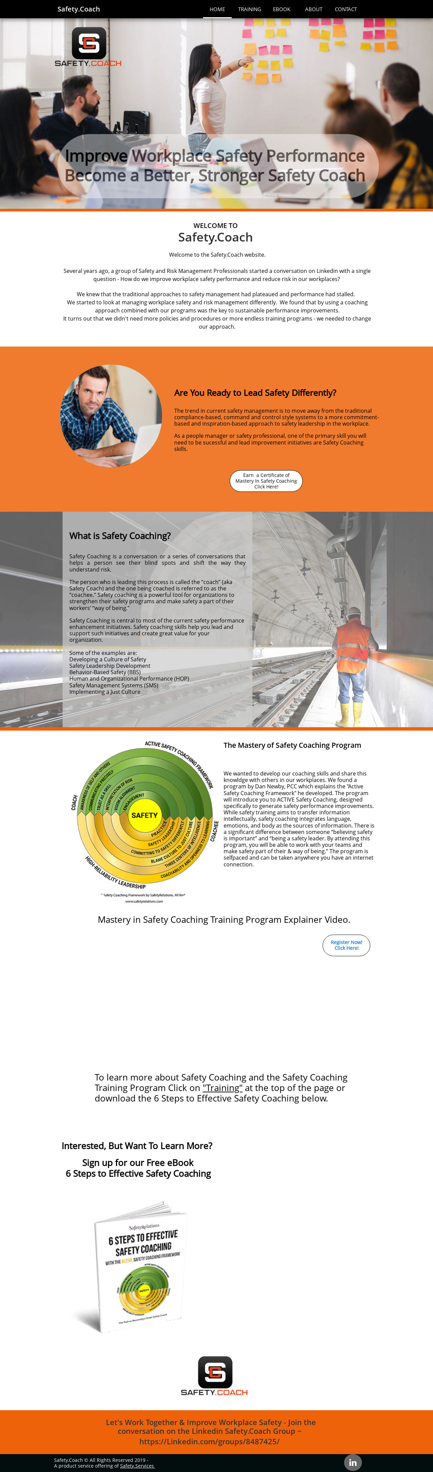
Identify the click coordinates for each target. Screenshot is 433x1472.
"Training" (223, 1088)
